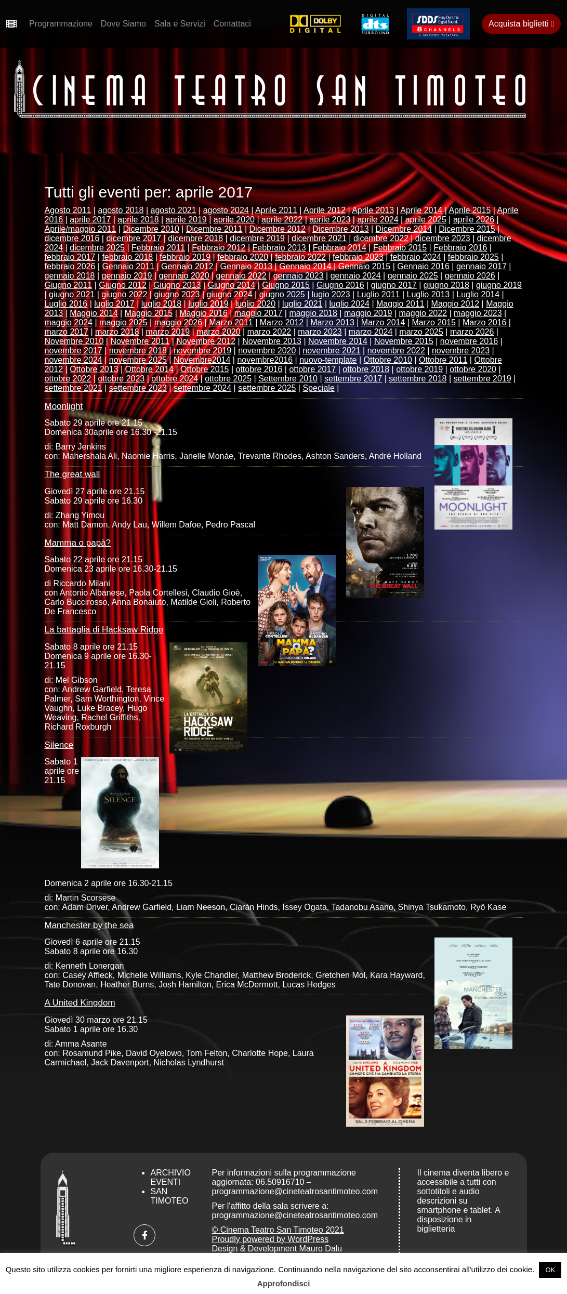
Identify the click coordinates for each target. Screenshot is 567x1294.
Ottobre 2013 (94, 369)
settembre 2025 (267, 388)
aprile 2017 (90, 219)
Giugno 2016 (340, 285)
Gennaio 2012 (187, 266)
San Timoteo (169, 1196)
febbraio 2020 (242, 257)
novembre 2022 (396, 350)
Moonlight (64, 406)
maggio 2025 (123, 322)
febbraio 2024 (415, 257)
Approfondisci (283, 1283)
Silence (59, 745)
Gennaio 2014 (305, 266)
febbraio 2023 (358, 257)
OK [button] (550, 1270)
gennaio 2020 (184, 275)
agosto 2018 (120, 210)
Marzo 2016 (485, 322)
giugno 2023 (177, 294)
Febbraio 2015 (400, 247)
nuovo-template (328, 359)
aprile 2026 (473, 219)
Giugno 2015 (286, 285)
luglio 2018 (161, 303)
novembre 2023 (461, 350)
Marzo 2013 (332, 322)
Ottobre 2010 (388, 359)
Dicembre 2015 (467, 229)
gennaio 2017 (481, 266)
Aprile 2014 (421, 210)
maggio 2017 (258, 313)
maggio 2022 (423, 313)
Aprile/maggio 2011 (80, 229)
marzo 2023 (320, 331)
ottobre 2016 (259, 369)
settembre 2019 (482, 378)
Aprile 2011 (276, 210)
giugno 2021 (72, 294)
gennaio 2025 (413, 275)
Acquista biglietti (521, 23)
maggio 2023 (478, 313)
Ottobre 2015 (204, 369)
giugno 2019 (499, 285)
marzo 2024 (371, 331)
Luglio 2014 (477, 294)
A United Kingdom (80, 1003)
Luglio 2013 (428, 294)
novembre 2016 (469, 341)
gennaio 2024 (356, 275)
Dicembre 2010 (151, 229)
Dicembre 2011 (214, 229)
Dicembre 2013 (340, 229)
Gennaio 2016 (423, 266)
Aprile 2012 (325, 210)
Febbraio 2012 (218, 247)
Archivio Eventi (170, 1177)
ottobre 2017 (312, 369)
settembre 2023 (138, 388)
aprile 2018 (138, 219)
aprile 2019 (186, 219)
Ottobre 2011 (443, 359)
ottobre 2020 (473, 369)
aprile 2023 (329, 219)
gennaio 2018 (70, 275)
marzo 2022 (269, 331)
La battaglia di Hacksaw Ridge (104, 630)
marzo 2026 (472, 331)
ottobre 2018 (365, 369)
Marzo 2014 (383, 322)
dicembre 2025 (97, 247)
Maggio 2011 (400, 303)
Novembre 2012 (205, 341)
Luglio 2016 (66, 303)
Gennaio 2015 (364, 266)
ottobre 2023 (121, 378)
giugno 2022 (124, 294)
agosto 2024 (226, 210)
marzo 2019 (168, 331)
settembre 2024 (202, 388)
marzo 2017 (67, 331)
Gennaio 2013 (246, 266)
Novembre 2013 (271, 341)
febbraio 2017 (70, 257)
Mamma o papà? (78, 543)
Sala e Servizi (179, 23)
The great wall (72, 474)
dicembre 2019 (257, 238)
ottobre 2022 (68, 378)
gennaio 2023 (298, 275)
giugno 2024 (230, 294)
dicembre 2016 (72, 238)
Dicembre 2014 (404, 229)
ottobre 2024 (174, 378)
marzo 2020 (218, 331)
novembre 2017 (73, 350)
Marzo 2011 (231, 322)
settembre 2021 (73, 388)
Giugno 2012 (123, 285)
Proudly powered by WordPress (270, 1239)
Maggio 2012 (455, 303)
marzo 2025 (421, 331)
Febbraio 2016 (460, 247)
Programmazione (61, 23)
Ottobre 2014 (149, 369)
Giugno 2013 (177, 285)
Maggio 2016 (203, 313)
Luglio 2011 (378, 294)
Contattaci (232, 23)
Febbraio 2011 (158, 247)
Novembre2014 (202, 359)
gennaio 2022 (241, 275)
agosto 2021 (173, 210)
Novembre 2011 (139, 341)
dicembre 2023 (442, 238)
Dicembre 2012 (277, 229)
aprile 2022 (281, 219)
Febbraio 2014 (339, 247)
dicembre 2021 (319, 238)
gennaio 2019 (127, 275)
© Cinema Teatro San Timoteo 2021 (278, 1229)
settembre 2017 (353, 378)
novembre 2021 (331, 350)
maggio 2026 (178, 322)
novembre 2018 (138, 350)
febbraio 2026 (70, 266)
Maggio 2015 (149, 313)
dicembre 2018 (195, 238)
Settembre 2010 (288, 378)
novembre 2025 (138, 359)
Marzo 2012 (282, 322)
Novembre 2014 (337, 341)
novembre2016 (265, 359)
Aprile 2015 (470, 210)
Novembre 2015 (403, 341)
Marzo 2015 (434, 322)
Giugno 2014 (232, 285)
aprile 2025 (425, 219)
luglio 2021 (302, 303)
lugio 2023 (331, 294)
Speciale (318, 388)
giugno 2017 (394, 285)
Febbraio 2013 (279, 247)
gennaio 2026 (470, 275)
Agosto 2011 (68, 210)
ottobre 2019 (419, 369)
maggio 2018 (313, 313)
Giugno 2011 (69, 285)
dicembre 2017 (133, 238)
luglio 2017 (114, 303)
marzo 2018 (117, 331)
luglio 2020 (255, 303)
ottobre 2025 (228, 378)
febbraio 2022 (300, 257)
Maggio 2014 (94, 313)
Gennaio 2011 (128, 266)
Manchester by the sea (89, 925)
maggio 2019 (368, 313)
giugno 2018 (446, 285)
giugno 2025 (282, 294)
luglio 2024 (349, 303)
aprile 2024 (377, 219)
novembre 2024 (73, 359)
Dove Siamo (123, 23)
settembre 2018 (417, 378)
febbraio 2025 (473, 257)
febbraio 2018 (127, 257)
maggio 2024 (69, 322)
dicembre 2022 (380, 238)
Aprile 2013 (373, 210)
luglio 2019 (208, 303)
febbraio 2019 (185, 257)
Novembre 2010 (74, 341)
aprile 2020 (234, 219)
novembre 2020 (267, 350)
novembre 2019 (202, 350)
